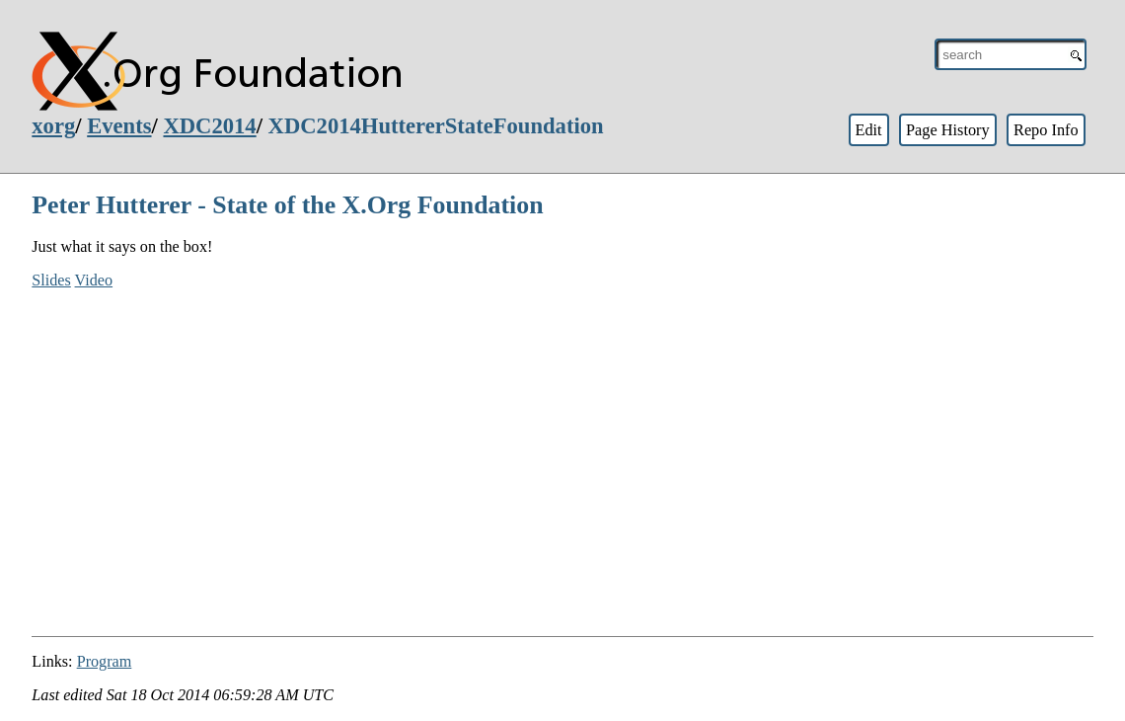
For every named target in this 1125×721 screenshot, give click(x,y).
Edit (868, 129)
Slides (51, 280)
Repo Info (1046, 129)
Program (104, 661)
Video (94, 280)
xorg (53, 126)
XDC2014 (209, 126)
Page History (948, 129)
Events (119, 126)
